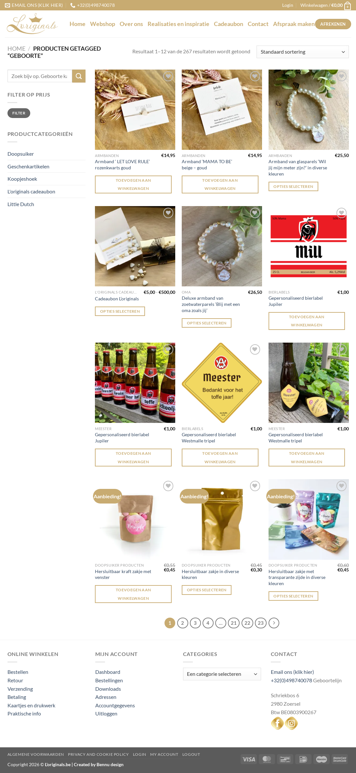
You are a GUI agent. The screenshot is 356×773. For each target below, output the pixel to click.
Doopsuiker (20, 154)
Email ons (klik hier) (292, 672)
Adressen (105, 697)
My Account (164, 754)
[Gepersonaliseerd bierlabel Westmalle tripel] (222, 383)
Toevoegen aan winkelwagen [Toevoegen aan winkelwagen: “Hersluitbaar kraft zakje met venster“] (133, 594)
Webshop (102, 23)
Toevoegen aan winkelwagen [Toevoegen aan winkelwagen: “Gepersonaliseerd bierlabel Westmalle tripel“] (220, 457)
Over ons (131, 23)
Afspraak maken (294, 23)
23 (261, 623)
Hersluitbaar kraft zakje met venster (123, 574)
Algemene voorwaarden (35, 754)
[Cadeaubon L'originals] (135, 246)
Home (78, 23)
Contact (258, 23)
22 (247, 623)
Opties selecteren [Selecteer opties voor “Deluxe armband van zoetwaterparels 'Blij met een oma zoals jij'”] (207, 323)
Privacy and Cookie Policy (98, 754)
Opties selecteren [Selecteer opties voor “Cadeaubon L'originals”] (120, 311)
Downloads (108, 689)
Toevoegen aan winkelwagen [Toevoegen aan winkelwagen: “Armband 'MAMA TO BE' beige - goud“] (220, 184)
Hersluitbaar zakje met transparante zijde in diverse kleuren (297, 577)
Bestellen (17, 672)
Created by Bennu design (98, 764)
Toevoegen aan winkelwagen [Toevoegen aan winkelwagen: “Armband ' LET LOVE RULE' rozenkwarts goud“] (133, 184)
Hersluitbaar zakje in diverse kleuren (210, 574)
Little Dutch (20, 204)
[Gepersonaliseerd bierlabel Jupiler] (309, 246)
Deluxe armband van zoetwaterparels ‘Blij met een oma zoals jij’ (211, 304)
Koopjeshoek (22, 179)
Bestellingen (109, 680)
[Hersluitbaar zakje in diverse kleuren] (222, 519)
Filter (18, 113)
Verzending (20, 689)
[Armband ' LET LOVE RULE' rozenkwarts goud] (135, 110)
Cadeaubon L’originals (117, 298)
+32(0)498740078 (291, 680)
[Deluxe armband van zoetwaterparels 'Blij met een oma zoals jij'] (222, 246)
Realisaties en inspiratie (178, 23)
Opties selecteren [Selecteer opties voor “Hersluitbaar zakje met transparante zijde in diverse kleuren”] (293, 596)
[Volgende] (274, 623)
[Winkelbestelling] (303, 52)
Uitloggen (106, 713)
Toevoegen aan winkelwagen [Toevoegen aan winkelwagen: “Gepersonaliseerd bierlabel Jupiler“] (306, 321)
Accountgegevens (115, 705)
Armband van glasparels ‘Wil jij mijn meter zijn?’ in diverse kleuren (298, 167)
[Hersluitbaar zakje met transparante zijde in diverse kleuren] (309, 519)
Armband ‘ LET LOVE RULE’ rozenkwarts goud (122, 164)
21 (234, 623)
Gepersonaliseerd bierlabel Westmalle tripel (209, 437)
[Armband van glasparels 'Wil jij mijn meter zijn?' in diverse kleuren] (309, 110)
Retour (15, 680)
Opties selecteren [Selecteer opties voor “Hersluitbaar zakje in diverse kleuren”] (207, 590)
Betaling (16, 697)
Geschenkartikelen (28, 166)
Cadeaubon (228, 23)
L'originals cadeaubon (31, 191)
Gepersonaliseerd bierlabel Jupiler (296, 301)
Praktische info (24, 713)
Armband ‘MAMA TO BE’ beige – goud (207, 164)
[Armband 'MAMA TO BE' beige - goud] (222, 110)
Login (139, 754)
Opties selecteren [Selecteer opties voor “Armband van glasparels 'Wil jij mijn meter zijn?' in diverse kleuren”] (293, 186)
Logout (191, 754)
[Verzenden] (78, 76)
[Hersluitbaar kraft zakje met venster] (135, 519)
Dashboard (107, 672)
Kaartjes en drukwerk (31, 705)
